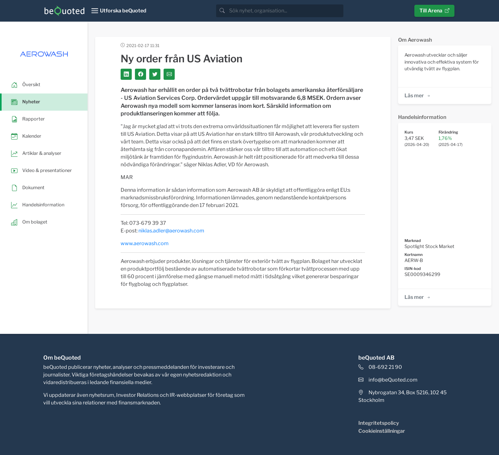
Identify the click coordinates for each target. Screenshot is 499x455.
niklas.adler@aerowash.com (171, 231)
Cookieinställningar (381, 431)
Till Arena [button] (434, 11)
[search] (285, 10)
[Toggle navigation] (118, 10)
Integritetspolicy (378, 423)
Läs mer (417, 96)
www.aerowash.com (145, 243)
